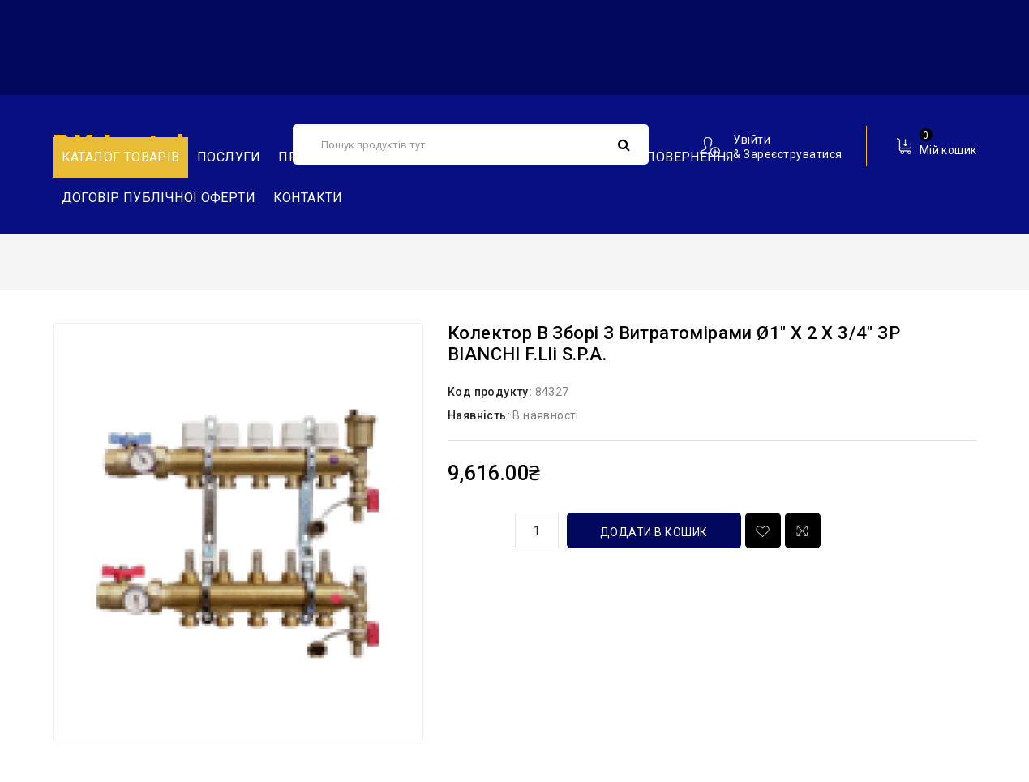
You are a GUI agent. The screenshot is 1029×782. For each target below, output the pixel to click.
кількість (475, 528)
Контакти (308, 197)
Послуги (229, 157)
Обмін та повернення (657, 157)
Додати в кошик (654, 532)
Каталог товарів (121, 157)
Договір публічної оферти (159, 197)
